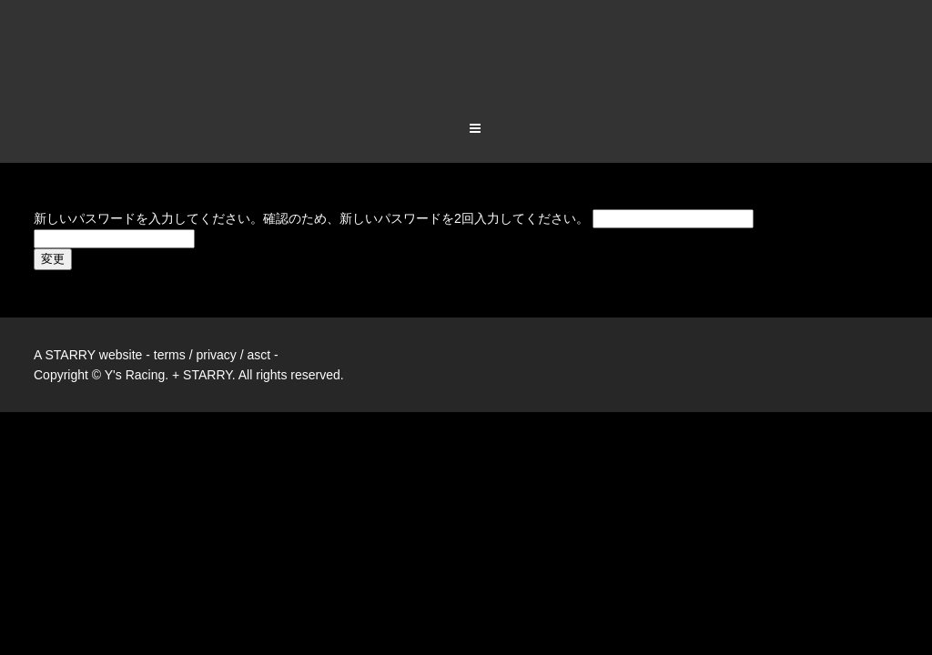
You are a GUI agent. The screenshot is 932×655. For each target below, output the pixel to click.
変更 (53, 188)
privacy (216, 284)
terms (170, 284)
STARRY (70, 284)
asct (258, 284)
